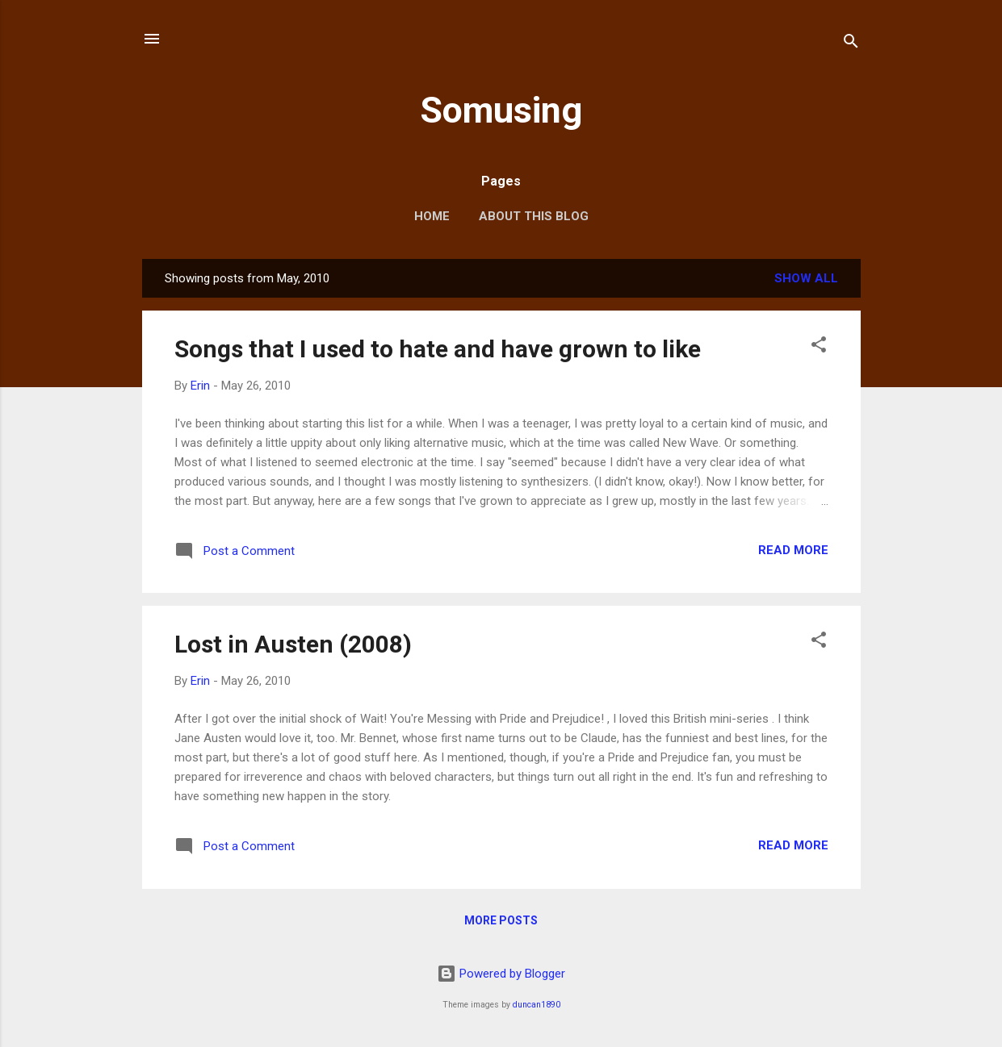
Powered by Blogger (501, 973)
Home (432, 216)
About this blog (534, 216)
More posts (501, 920)
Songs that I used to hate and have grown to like (437, 349)
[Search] (851, 44)
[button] (818, 347)
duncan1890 (536, 1004)
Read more (793, 550)
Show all (806, 278)
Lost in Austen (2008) (293, 644)
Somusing (501, 110)
